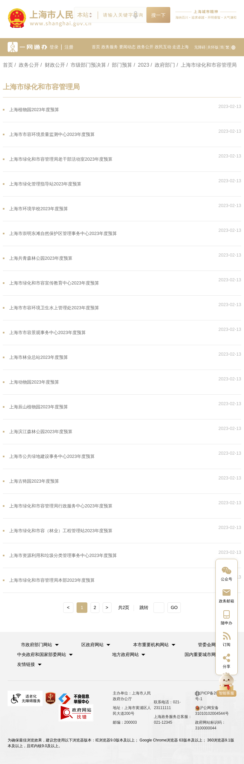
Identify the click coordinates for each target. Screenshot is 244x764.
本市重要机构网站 (151, 644)
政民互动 (163, 46)
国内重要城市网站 (202, 654)
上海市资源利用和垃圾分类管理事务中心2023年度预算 (63, 555)
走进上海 (180, 46)
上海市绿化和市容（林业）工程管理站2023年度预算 (60, 530)
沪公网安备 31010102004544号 (211, 711)
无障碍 (200, 47)
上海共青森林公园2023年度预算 (40, 258)
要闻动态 (127, 46)
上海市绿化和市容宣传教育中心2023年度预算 (54, 282)
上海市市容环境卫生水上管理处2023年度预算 (54, 307)
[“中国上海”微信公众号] (226, 573)
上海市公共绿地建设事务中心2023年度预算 (52, 456)
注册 (68, 47)
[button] (39, 644)
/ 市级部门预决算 (86, 65)
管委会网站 (209, 644)
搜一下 (158, 15)
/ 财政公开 (52, 65)
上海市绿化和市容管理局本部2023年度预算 (52, 580)
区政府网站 (92, 644)
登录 (54, 47)
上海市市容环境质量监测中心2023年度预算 (52, 134)
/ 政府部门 (163, 65)
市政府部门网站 (36, 644)
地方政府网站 (125, 654)
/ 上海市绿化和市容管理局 (207, 65)
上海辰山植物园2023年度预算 (38, 406)
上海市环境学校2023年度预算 (38, 208)
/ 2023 (141, 65)
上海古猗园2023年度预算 (34, 481)
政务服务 (109, 46)
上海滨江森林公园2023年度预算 (40, 431)
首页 (96, 46)
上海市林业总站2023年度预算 (38, 357)
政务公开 (145, 46)
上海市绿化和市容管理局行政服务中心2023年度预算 (60, 505)
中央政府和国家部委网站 (41, 654)
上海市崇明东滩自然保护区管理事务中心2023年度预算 (63, 233)
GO (174, 607)
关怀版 (213, 47)
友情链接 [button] (29, 664)
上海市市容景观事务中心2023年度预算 (47, 332)
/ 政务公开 (26, 65)
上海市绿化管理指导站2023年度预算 (45, 183)
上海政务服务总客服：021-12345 (173, 719)
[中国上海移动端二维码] (226, 617)
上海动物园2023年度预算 (34, 382)
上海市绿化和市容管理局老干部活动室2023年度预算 (60, 159)
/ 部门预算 (120, 65)
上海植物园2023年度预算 (34, 109)
